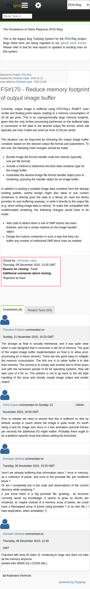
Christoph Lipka (21, 78)
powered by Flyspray (72, 582)
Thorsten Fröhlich (14, 329)
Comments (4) (12, 309)
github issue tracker (73, 43)
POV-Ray (26, 74)
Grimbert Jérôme (13, 458)
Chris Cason (10, 405)
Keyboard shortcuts (17, 575)
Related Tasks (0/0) (40, 310)
